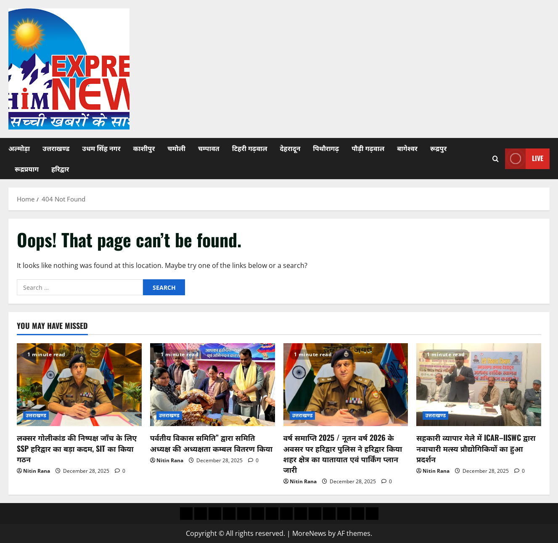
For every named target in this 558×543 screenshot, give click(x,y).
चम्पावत (208, 148)
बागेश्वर (407, 148)
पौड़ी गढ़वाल (368, 148)
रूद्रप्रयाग (27, 169)
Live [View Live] (524, 158)
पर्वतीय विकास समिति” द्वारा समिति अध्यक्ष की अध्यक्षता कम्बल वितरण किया (211, 442)
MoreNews (309, 533)
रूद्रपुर (438, 148)
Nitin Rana (36, 470)
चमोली (176, 148)
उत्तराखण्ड (55, 148)
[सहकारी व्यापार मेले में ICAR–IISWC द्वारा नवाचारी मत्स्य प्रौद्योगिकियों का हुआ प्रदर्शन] (478, 384)
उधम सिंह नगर (101, 148)
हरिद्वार (60, 169)
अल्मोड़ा (19, 148)
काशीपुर (144, 148)
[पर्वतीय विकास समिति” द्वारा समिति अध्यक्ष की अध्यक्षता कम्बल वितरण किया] (212, 384)
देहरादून (290, 148)
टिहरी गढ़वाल (249, 148)
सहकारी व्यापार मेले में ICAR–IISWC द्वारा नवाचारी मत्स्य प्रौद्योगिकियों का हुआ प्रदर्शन (475, 448)
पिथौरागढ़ (326, 148)
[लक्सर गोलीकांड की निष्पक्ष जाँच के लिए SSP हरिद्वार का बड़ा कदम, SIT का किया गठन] (79, 384)
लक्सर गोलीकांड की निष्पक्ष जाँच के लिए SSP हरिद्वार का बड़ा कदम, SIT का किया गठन (77, 448)
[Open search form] (495, 159)
